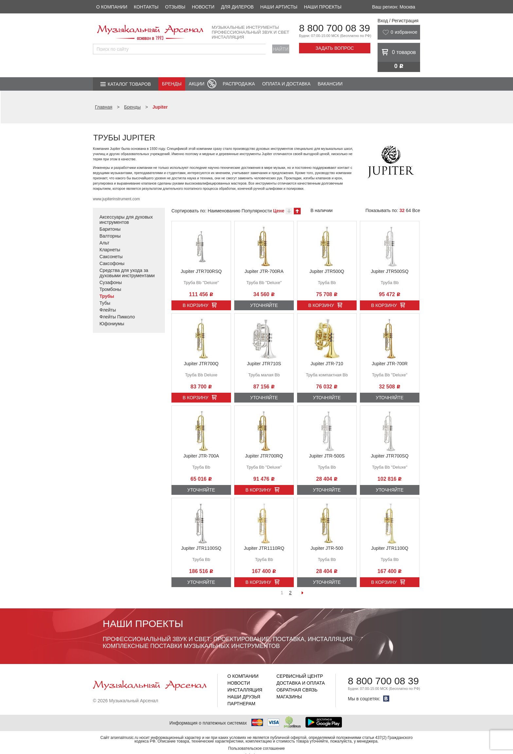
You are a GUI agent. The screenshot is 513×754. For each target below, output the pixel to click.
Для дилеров (237, 6)
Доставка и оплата (300, 683)
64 (408, 210)
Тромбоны (110, 289)
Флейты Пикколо (117, 316)
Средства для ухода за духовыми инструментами (127, 273)
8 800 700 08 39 (334, 28)
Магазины (289, 696)
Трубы (106, 296)
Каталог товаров (129, 84)
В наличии (321, 210)
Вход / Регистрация (398, 20)
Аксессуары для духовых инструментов (126, 219)
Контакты (146, 6)
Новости (203, 6)
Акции (196, 83)
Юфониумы (111, 323)
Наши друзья (243, 696)
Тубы (104, 303)
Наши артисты (278, 6)
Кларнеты (109, 249)
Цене (278, 210)
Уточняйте (264, 305)
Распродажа (239, 83)
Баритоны (109, 229)
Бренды (172, 83)
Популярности (256, 210)
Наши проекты (323, 6)
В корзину (195, 305)
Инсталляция (244, 689)
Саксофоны (111, 263)
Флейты (107, 310)
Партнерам (241, 703)
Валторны (110, 236)
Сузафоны (110, 282)
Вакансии (330, 83)
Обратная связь (296, 689)
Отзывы (175, 6)
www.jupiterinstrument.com (116, 199)
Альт (104, 242)
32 (402, 210)
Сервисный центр (299, 676)
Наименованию (224, 210)
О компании (111, 6)
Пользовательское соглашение (256, 748)
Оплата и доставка (286, 83)
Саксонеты (111, 256)
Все (416, 210)
